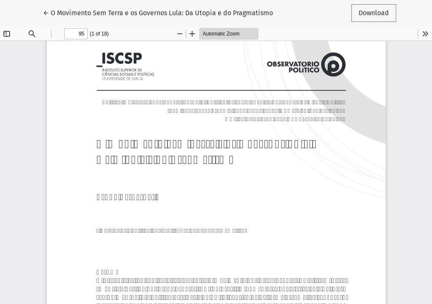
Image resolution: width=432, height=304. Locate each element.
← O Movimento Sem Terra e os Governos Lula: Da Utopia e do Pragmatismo (158, 12)
